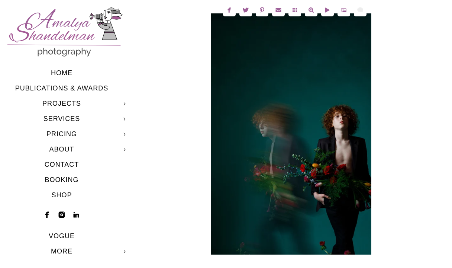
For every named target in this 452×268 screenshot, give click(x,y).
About (61, 149)
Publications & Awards (61, 88)
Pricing (61, 134)
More (61, 251)
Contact (62, 164)
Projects (61, 103)
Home (61, 73)
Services (61, 118)
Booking (61, 180)
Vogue (62, 236)
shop (61, 195)
